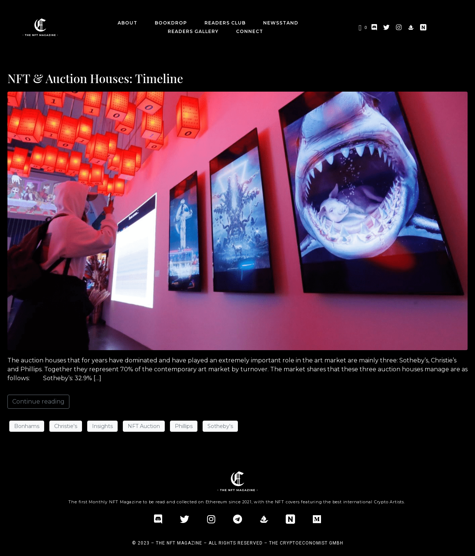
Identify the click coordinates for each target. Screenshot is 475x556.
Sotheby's (220, 426)
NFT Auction (144, 426)
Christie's (65, 426)
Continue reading (38, 401)
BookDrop (171, 23)
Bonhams (26, 426)
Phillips (184, 426)
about (127, 23)
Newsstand (280, 23)
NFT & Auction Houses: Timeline (95, 78)
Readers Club (225, 23)
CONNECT (249, 31)
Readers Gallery (193, 31)
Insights (102, 426)
